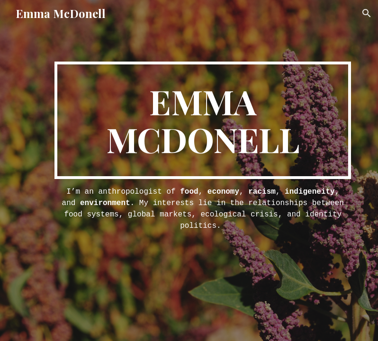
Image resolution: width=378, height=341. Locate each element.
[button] (366, 13)
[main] (202, 120)
